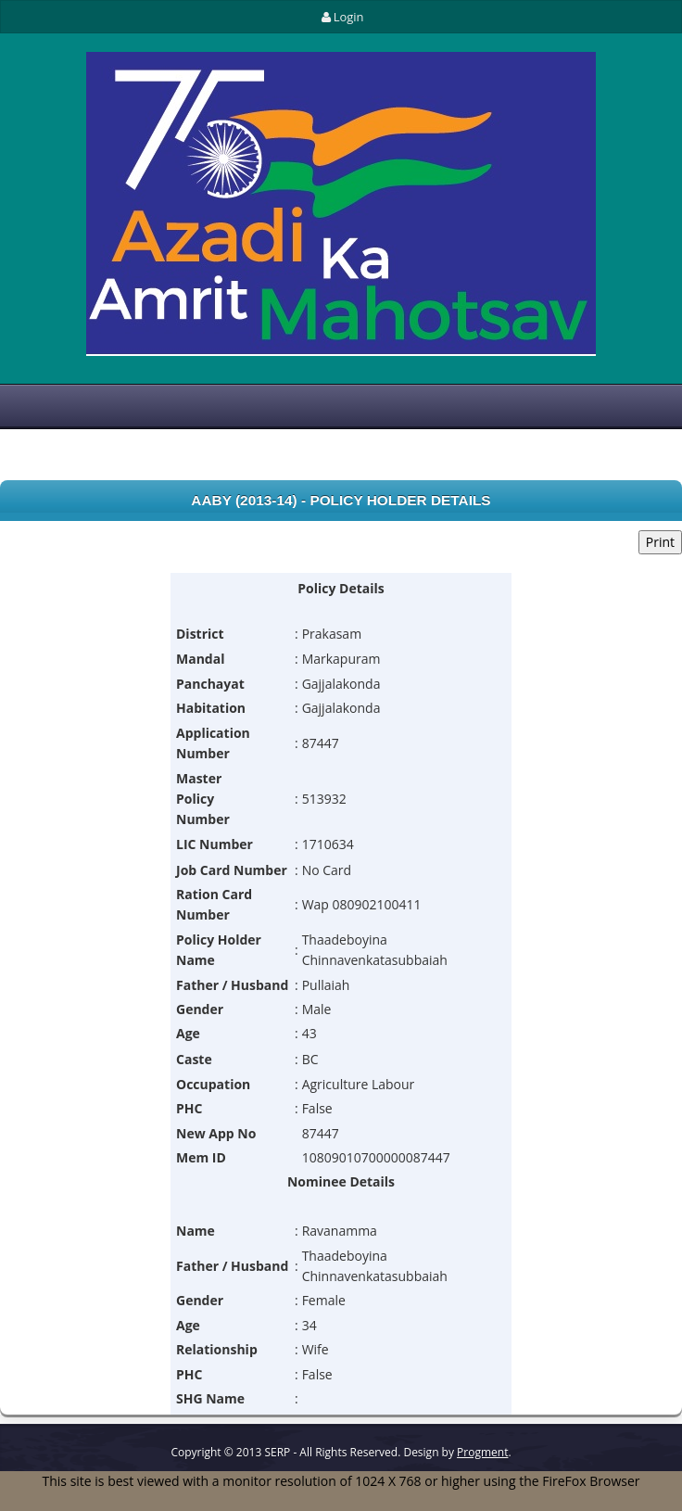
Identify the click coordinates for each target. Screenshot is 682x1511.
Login (340, 16)
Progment (482, 1452)
